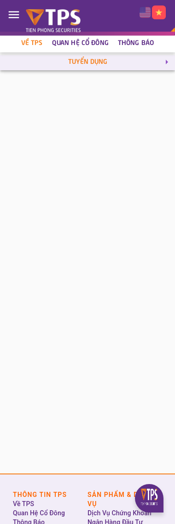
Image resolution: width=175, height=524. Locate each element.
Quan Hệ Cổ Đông (80, 43)
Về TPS (32, 43)
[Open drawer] (13, 14)
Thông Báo (136, 43)
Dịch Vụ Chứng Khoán (120, 513)
